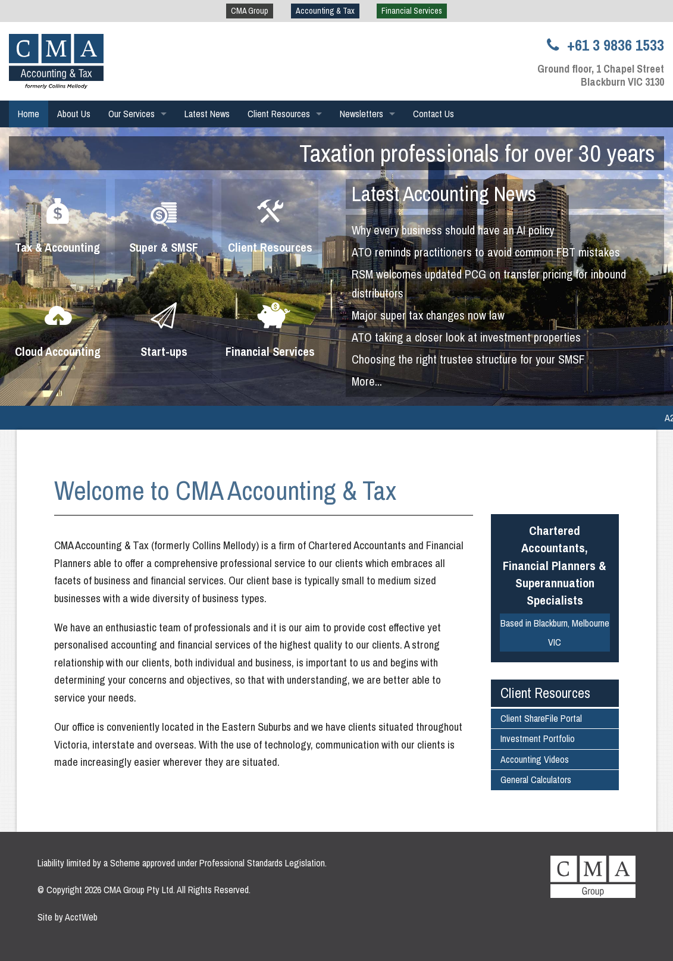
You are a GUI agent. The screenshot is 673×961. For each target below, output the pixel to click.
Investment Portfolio (537, 738)
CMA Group (249, 10)
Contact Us (433, 113)
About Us (73, 113)
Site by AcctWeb (67, 917)
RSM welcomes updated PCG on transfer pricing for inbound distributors (489, 283)
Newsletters (361, 113)
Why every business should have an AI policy (453, 230)
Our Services (131, 113)
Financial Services (411, 10)
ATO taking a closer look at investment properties (466, 337)
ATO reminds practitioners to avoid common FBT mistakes (486, 252)
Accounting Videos (534, 759)
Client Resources (279, 113)
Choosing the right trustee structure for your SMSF (468, 359)
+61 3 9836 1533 (603, 45)
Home (28, 113)
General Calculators (535, 779)
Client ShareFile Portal (541, 718)
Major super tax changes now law (428, 315)
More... (367, 381)
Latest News (207, 113)
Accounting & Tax (325, 10)
